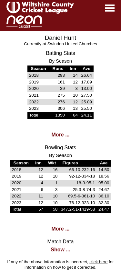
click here (98, 261)
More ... (60, 134)
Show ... (60, 249)
